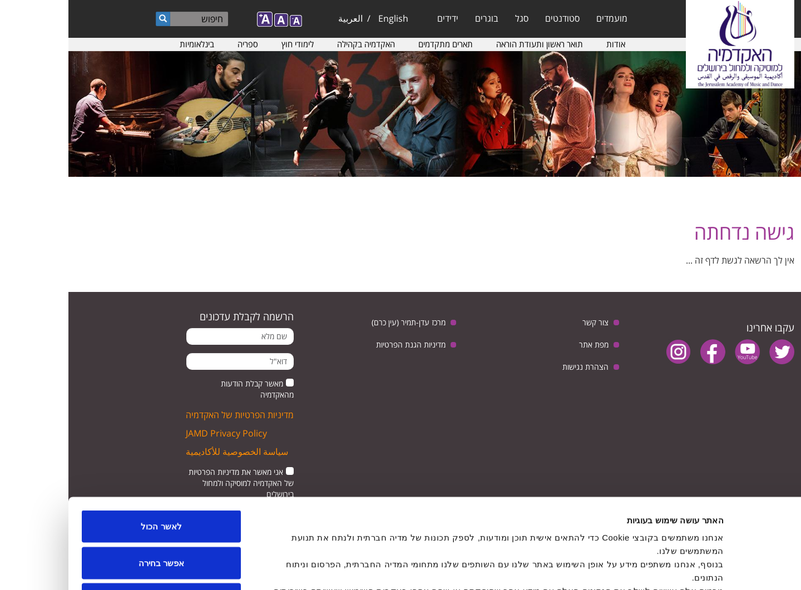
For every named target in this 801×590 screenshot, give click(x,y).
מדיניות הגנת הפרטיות (342, 344)
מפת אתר (525, 344)
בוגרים (418, 18)
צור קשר (527, 322)
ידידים (379, 18)
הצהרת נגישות (517, 366)
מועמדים (543, 18)
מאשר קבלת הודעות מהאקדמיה (188, 389)
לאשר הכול (92, 444)
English (325, 18)
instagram (609, 351)
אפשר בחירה (93, 480)
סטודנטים (494, 18)
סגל (453, 18)
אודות (547, 43)
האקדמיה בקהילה (298, 43)
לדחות (93, 517)
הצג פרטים (277, 568)
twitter (713, 351)
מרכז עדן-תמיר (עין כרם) (340, 322)
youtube (678, 351)
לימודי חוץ (229, 43)
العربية (282, 18)
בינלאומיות (128, 43)
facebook (644, 351)
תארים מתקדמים (377, 43)
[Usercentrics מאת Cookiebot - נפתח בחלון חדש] (729, 568)
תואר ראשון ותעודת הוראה (471, 43)
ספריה (179, 43)
